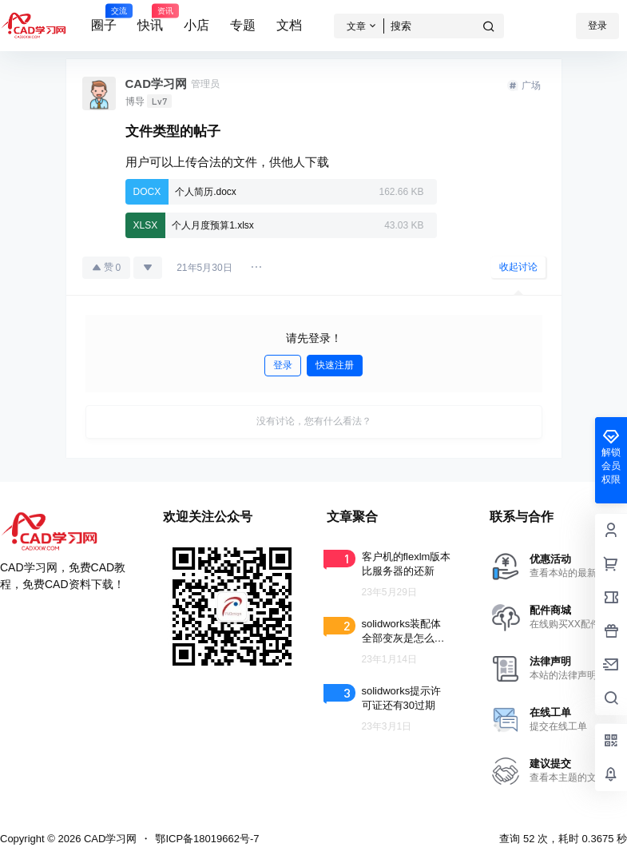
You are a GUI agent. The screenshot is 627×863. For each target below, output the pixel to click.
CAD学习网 (109, 839)
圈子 (104, 18)
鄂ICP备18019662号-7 (207, 839)
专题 (243, 25)
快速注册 (334, 365)
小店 (196, 25)
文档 (289, 25)
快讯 (150, 18)
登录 (597, 25)
